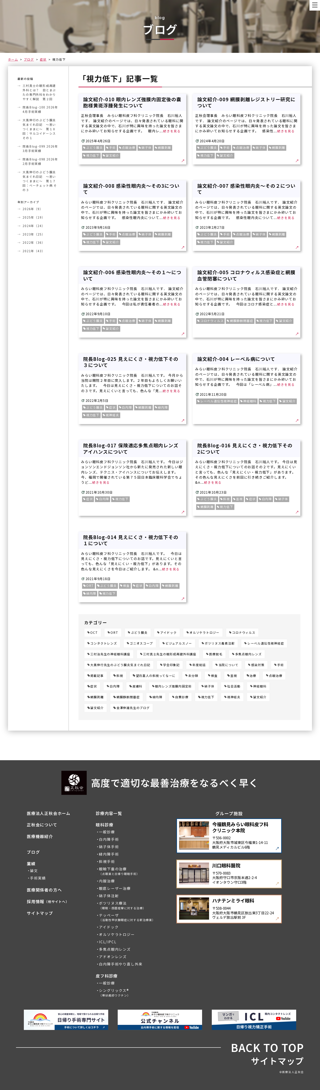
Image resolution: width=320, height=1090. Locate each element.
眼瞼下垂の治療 (119, 871)
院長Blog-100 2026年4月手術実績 (40, 109)
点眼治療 (275, 676)
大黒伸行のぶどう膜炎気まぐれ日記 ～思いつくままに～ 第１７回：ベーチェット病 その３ (40, 181)
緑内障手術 (109, 854)
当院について (229, 665)
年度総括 (199, 665)
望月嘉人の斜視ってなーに (156, 676)
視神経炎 (233, 697)
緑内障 (157, 697)
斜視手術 (107, 861)
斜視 (119, 676)
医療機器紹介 (40, 836)
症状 (43, 59)
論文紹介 (259, 697)
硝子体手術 (109, 846)
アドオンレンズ (113, 956)
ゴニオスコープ (141, 643)
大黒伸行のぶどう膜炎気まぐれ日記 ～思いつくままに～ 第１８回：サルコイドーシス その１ (39, 129)
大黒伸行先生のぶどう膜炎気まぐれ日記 (120, 665)
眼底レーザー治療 (115, 888)
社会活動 (233, 686)
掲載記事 (97, 676)
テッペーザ (127, 917)
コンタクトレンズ (103, 643)
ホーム (13, 59)
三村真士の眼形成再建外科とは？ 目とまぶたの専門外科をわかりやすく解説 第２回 (39, 92)
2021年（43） (34, 251)
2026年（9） (33, 209)
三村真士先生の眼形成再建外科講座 (169, 654)
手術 (280, 665)
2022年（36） (34, 242)
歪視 (233, 676)
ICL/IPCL (107, 941)
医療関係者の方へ (44, 890)
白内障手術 (109, 839)
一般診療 (107, 832)
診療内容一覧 (109, 813)
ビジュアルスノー (179, 643)
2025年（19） (34, 217)
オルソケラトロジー (204, 633)
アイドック (168, 633)
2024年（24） (34, 226)
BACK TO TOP (267, 1047)
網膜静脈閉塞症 (128, 697)
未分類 (193, 676)
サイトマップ (40, 913)
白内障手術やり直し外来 (121, 964)
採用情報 (48, 901)
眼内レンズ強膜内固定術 (173, 686)
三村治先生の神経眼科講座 (110, 654)
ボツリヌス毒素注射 (220, 643)
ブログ (29, 59)
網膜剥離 (97, 697)
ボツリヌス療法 (122, 905)
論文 (34, 870)
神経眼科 (259, 686)
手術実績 (38, 878)
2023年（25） (34, 234)
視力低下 (208, 697)
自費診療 (181, 697)
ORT (114, 633)
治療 (253, 676)
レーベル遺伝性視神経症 (265, 643)
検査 (214, 676)
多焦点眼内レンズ (248, 654)
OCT (94, 633)
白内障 (115, 686)
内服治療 (107, 881)
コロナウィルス (243, 633)
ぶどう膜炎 (139, 633)
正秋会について (42, 824)
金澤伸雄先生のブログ (133, 708)
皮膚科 (137, 686)
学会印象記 (171, 665)
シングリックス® (114, 992)
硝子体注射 (109, 895)
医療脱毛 (215, 654)
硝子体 (209, 686)
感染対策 (258, 665)
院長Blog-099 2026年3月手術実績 (40, 148)
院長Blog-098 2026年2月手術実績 (40, 161)
